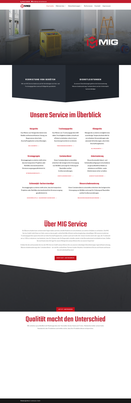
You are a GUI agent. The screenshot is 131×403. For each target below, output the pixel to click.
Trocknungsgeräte (64, 146)
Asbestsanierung (96, 176)
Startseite (50, 6)
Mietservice (60, 6)
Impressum (107, 6)
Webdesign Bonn (25, 400)
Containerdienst (65, 176)
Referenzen (88, 6)
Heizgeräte (33, 146)
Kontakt (97, 6)
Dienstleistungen (74, 6)
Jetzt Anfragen (65, 309)
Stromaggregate (33, 173)
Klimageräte (96, 149)
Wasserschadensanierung (88, 198)
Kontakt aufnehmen (65, 258)
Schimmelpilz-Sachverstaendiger (41, 198)
